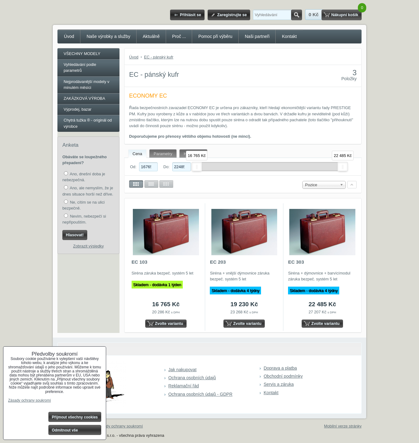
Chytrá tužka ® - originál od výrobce (88, 123)
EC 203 (218, 262)
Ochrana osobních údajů (192, 377)
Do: (177, 166)
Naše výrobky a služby (108, 36)
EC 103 (139, 262)
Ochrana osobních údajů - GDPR (200, 394)
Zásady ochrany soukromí (120, 426)
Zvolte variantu (169, 323)
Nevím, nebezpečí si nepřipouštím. (84, 219)
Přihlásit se (190, 14)
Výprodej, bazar (78, 109)
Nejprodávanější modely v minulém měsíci (86, 84)
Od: (144, 166)
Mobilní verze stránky (343, 426)
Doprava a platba (280, 368)
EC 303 (296, 262)
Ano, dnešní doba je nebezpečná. (83, 176)
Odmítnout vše (65, 430)
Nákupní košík (344, 14)
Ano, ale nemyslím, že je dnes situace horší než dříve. (87, 190)
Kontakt (289, 36)
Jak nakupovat (182, 369)
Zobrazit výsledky (88, 246)
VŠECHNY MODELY (82, 53)
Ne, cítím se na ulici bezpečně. (83, 205)
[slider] (196, 166)
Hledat (296, 15)
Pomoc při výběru (215, 36)
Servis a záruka (279, 384)
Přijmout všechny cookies (75, 417)
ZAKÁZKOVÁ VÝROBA (84, 98)
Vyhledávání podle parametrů (80, 67)
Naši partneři (257, 36)
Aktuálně (151, 36)
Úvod (69, 36)
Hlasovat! (75, 235)
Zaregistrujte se (232, 14)
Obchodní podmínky (283, 376)
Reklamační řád (183, 385)
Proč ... (179, 36)
